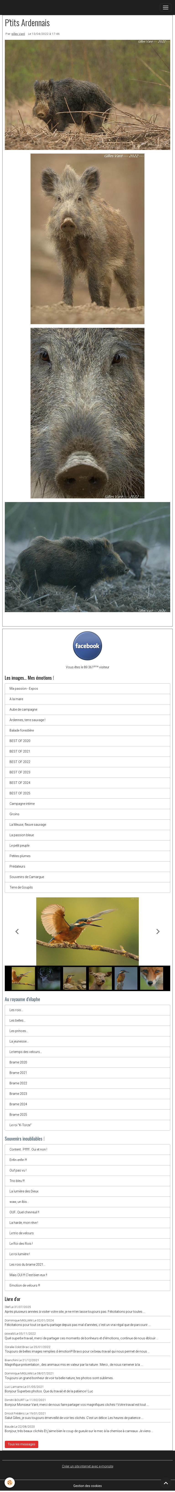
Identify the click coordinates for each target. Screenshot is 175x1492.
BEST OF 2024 (20, 783)
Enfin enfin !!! (18, 1160)
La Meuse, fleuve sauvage (28, 824)
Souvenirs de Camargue (27, 877)
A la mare (16, 699)
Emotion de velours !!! (25, 1285)
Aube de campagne (23, 709)
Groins (14, 814)
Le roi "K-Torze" (20, 1125)
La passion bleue (22, 835)
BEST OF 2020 (20, 741)
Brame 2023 (18, 1094)
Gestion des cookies (87, 1486)
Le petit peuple (19, 845)
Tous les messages (21, 1444)
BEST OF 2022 (20, 762)
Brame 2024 (18, 1104)
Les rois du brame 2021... (27, 1264)
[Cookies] (10, 1482)
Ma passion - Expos (24, 688)
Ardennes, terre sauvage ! (27, 720)
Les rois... (16, 1010)
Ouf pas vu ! (18, 1170)
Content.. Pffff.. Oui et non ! (28, 1149)
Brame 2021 (18, 1073)
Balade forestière (22, 730)
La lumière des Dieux (24, 1191)
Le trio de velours (22, 1233)
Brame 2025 (18, 1114)
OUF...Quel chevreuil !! (24, 1212)
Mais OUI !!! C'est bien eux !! (28, 1275)
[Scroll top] (166, 1483)
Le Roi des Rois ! (21, 1243)
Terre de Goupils (21, 887)
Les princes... (19, 1031)
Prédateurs (17, 866)
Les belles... (18, 1020)
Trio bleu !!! (17, 1181)
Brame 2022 (18, 1083)
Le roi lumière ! (20, 1254)
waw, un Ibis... (19, 1202)
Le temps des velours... (26, 1052)
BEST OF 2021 (20, 751)
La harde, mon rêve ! (24, 1222)
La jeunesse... (19, 1041)
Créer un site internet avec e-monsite (87, 1466)
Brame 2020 (18, 1062)
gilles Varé (18, 33)
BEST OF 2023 (20, 772)
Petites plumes (20, 856)
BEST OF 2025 (20, 793)
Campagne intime (22, 803)
